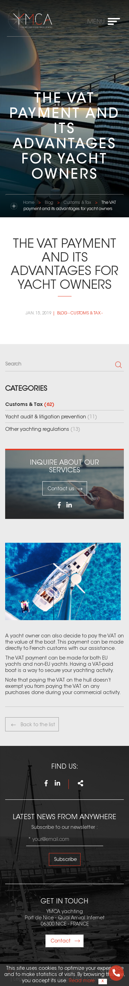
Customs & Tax (77, 203)
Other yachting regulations (42, 429)
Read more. (82, 981)
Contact (65, 941)
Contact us (65, 489)
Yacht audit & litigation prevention (51, 417)
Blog (49, 203)
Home (28, 203)
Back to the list (32, 725)
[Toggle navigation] (106, 22)
